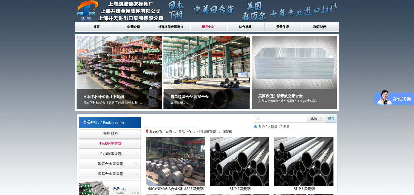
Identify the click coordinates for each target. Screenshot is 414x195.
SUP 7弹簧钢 (239, 189)
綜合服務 (245, 27)
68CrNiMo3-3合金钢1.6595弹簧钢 (175, 189)
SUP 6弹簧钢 (304, 189)
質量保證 (282, 27)
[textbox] (283, 118)
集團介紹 (133, 27)
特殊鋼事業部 (111, 143)
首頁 (96, 27)
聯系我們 (319, 27)
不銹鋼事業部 (111, 154)
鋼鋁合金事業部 (111, 164)
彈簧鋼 (227, 132)
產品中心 (208, 27)
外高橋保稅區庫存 (171, 27)
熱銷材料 (110, 133)
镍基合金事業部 (111, 174)
